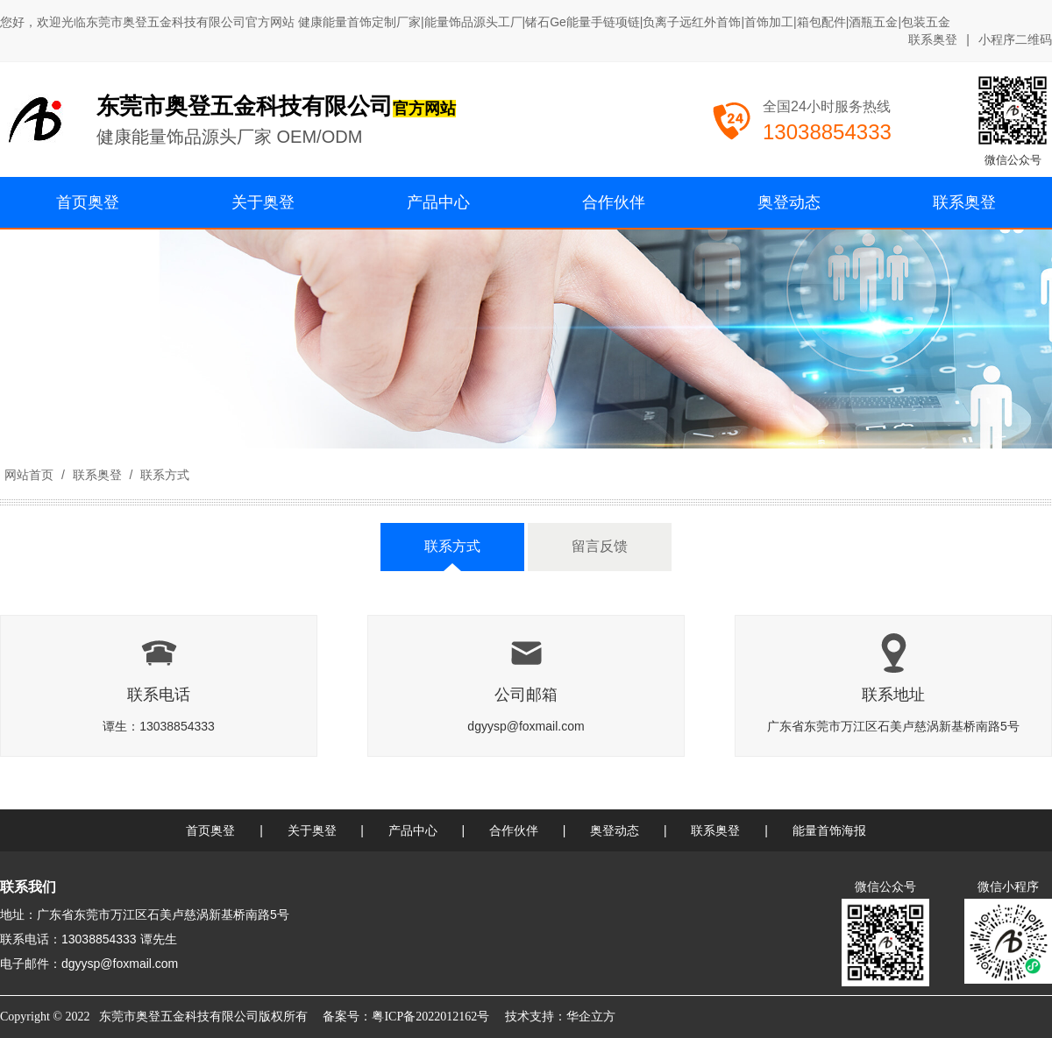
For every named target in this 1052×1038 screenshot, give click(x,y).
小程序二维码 (1015, 40)
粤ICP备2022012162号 (430, 1016)
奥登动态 (614, 830)
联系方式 (163, 475)
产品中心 (412, 830)
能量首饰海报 (829, 830)
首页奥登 (210, 830)
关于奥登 (312, 830)
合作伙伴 (513, 830)
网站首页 (28, 475)
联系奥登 (932, 39)
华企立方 (590, 1016)
